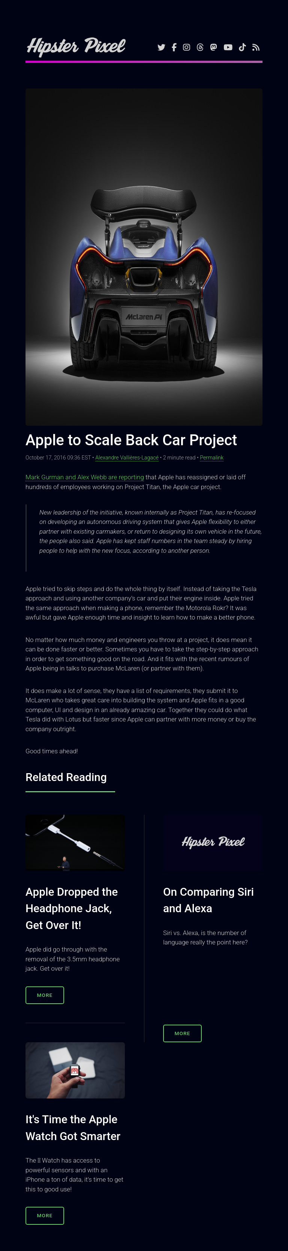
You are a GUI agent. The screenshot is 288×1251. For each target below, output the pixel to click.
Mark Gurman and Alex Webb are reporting (85, 477)
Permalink (212, 458)
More (45, 995)
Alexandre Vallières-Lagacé (127, 458)
